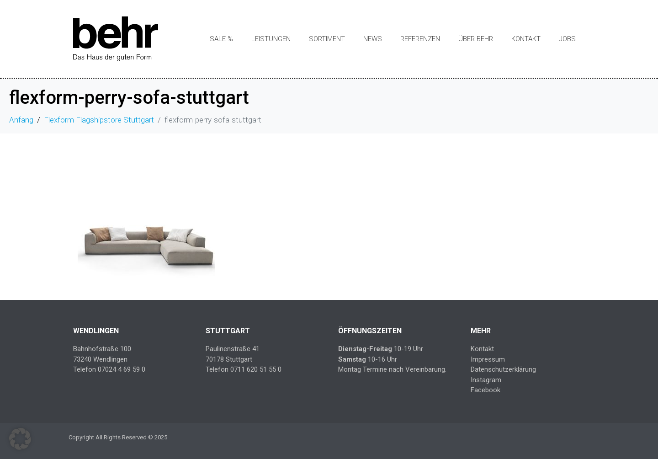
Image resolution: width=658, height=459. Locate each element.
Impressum (488, 359)
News (372, 39)
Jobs (567, 39)
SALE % (221, 39)
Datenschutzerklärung (503, 369)
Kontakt (526, 39)
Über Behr (475, 39)
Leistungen (271, 39)
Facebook (485, 390)
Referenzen (420, 39)
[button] (20, 439)
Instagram (486, 380)
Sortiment (327, 39)
